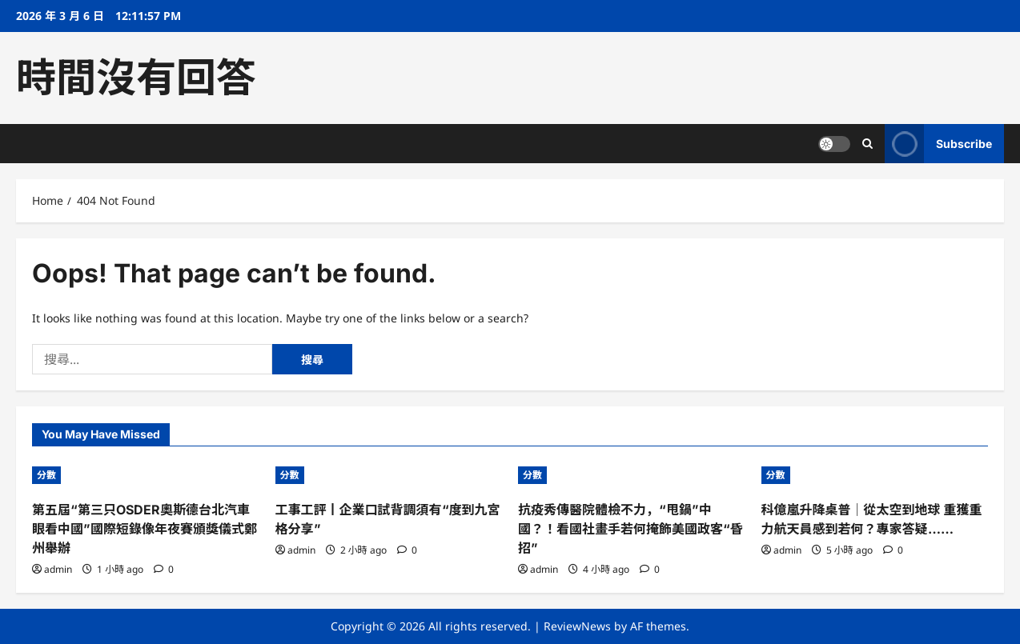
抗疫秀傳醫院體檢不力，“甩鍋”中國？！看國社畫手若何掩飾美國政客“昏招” (630, 529)
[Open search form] (867, 143)
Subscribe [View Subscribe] (938, 143)
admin (58, 569)
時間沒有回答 (136, 78)
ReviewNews (577, 626)
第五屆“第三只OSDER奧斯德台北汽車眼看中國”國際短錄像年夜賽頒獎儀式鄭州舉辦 (144, 529)
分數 (46, 475)
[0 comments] (164, 569)
